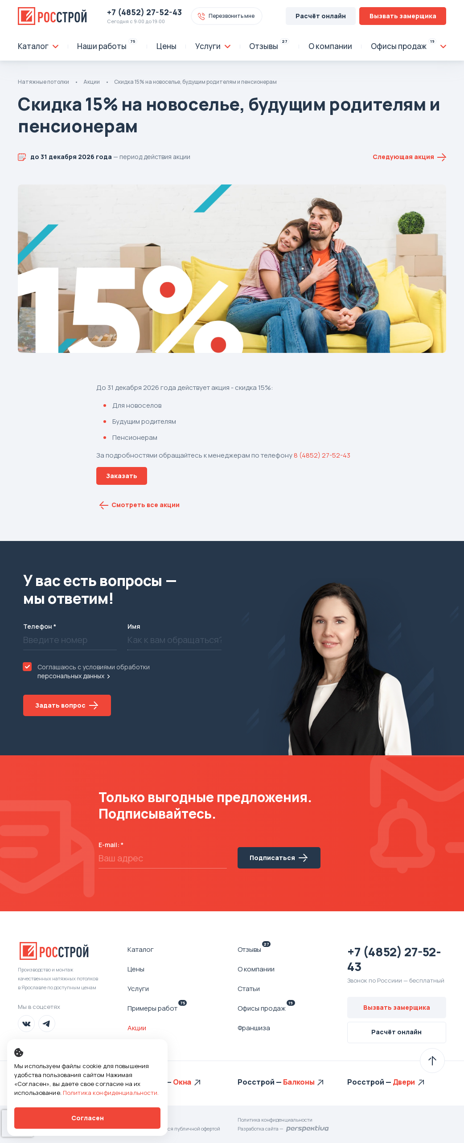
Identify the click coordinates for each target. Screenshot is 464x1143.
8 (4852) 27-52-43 (322, 455)
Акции (91, 82)
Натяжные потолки (43, 82)
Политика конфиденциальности (275, 1119)
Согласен (87, 1118)
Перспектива (307, 1128)
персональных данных (70, 676)
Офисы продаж (266, 1008)
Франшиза (254, 1027)
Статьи (249, 988)
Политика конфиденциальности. (111, 1093)
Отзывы (254, 949)
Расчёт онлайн (321, 16)
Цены (135, 969)
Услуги (138, 988)
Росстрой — (260, 1082)
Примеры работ (157, 1008)
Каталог (140, 949)
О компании (256, 969)
